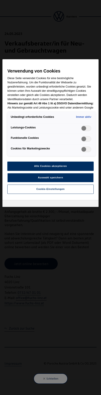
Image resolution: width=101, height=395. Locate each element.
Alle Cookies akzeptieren (50, 166)
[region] (50, 133)
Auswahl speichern (50, 177)
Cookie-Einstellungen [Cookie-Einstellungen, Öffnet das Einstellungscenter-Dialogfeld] (50, 189)
